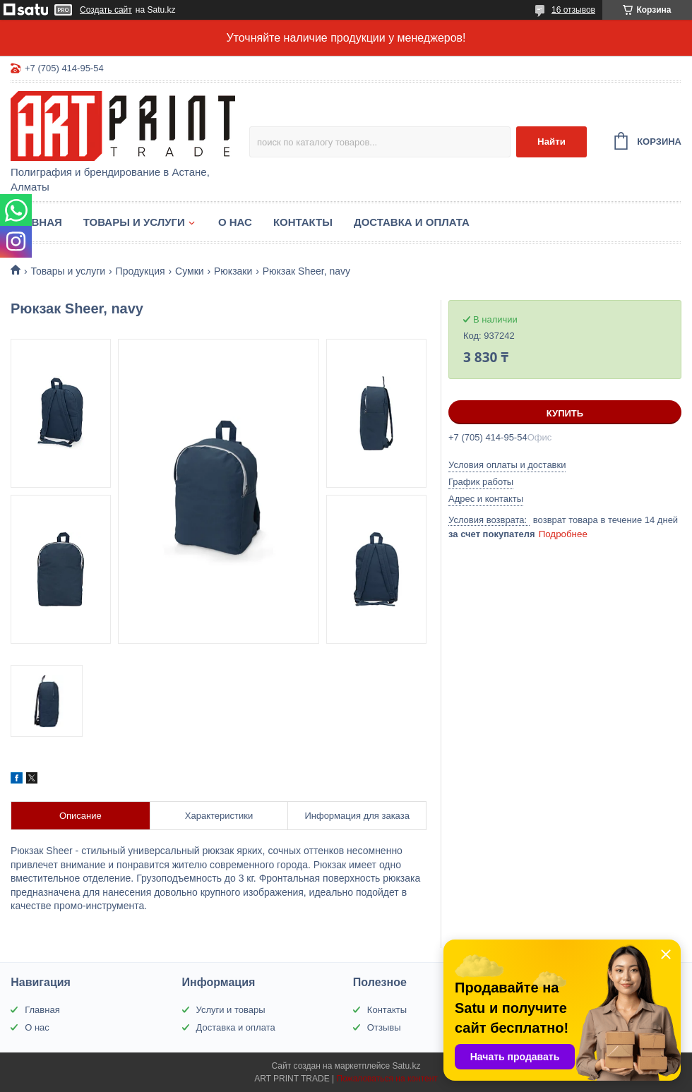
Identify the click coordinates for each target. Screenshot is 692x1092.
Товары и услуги (134, 222)
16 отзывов (573, 10)
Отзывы (384, 1027)
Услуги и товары (231, 1009)
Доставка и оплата (412, 222)
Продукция (140, 271)
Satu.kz (406, 1066)
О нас (235, 222)
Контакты (303, 222)
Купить (565, 413)
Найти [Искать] (551, 141)
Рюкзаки (233, 271)
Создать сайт (106, 10)
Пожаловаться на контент (386, 1079)
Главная (36, 222)
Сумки (189, 271)
